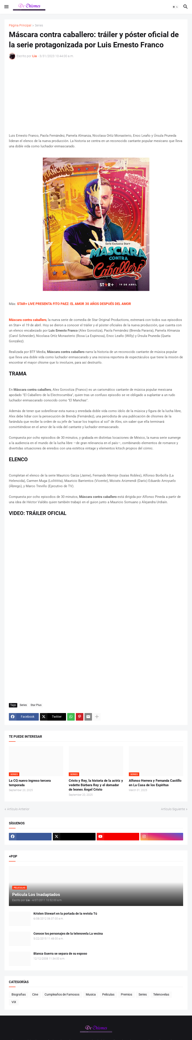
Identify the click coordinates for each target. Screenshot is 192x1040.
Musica (91, 994)
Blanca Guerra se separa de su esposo (60, 953)
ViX (14, 1002)
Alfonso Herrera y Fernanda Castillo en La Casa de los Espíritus (155, 783)
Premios (126, 994)
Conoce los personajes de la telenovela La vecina (68, 933)
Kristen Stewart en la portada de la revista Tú (65, 913)
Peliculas (108, 994)
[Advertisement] (96, 96)
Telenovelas (161, 994)
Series (39, 25)
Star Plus (36, 705)
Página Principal (20, 25)
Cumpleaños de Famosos (62, 994)
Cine (35, 994)
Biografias (19, 994)
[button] (6, 7)
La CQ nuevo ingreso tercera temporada (30, 783)
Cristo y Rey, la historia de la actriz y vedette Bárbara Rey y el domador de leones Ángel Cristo (96, 785)
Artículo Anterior (18, 809)
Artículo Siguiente (173, 809)
